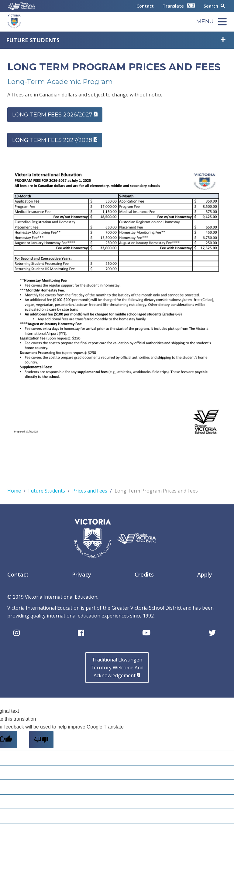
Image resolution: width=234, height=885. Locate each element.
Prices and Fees (89, 490)
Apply (204, 574)
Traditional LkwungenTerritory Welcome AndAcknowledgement (117, 667)
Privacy (81, 574)
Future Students (33, 40)
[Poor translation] (41, 739)
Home (14, 490)
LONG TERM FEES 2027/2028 (54, 140)
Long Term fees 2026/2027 (55, 114)
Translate (179, 5)
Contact (145, 6)
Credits (144, 574)
